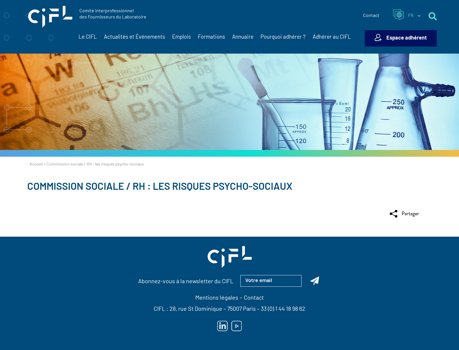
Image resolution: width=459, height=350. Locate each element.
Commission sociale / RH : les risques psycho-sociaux (159, 187)
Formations (211, 37)
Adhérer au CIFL (332, 37)
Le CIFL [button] (87, 37)
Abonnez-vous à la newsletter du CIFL (185, 282)
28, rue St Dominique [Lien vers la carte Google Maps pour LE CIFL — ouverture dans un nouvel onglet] (195, 309)
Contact (371, 15)
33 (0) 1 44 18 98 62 (283, 309)
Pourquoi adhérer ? (283, 37)
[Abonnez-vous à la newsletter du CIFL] (315, 281)
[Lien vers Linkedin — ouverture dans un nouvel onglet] (222, 326)
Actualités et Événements (134, 37)
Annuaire (243, 37)
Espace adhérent (406, 38)
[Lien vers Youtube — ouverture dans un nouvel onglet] (236, 326)
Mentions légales (216, 298)
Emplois (181, 37)
